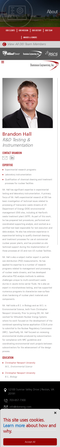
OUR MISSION (23, 30)
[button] (55, 431)
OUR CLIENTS (10, 30)
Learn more (14, 444)
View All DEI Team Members (24, 44)
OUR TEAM (48, 30)
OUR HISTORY (36, 30)
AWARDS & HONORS (30, 37)
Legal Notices (12, 420)
